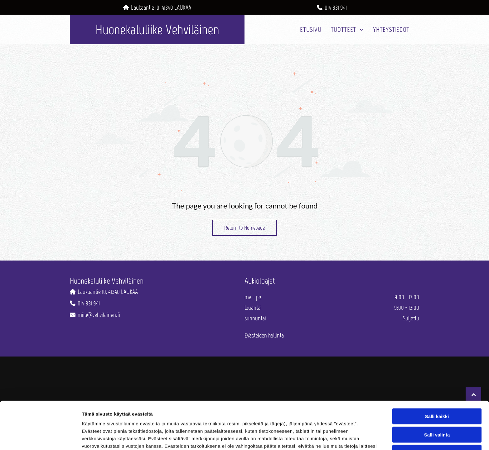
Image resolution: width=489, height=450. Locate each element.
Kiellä (437, 409)
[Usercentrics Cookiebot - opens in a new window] (40, 438)
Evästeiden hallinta (264, 335)
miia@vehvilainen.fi (99, 314)
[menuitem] (310, 29)
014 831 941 (336, 7)
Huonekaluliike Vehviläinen (157, 29)
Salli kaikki (437, 373)
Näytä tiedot (333, 437)
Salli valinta (437, 391)
